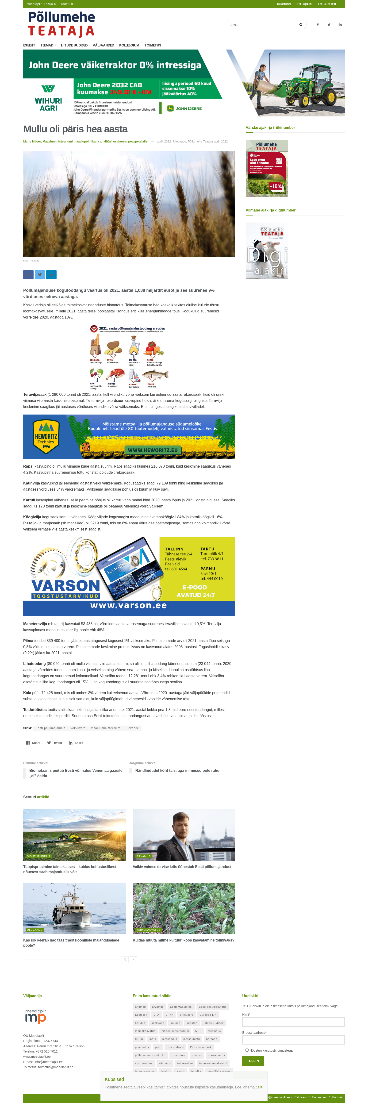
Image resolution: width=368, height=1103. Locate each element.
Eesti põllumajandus (50, 728)
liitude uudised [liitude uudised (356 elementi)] (214, 1023)
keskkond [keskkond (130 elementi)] (158, 1023)
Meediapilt (34, 4)
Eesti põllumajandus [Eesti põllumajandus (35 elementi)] (212, 1006)
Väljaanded (103, 45)
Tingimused (319, 1097)
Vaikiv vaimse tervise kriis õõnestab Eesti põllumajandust (182, 867)
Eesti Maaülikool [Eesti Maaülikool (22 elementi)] (181, 1006)
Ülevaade (34, 929)
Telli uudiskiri (327, 4)
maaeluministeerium (105, 728)
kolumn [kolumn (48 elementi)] (175, 1023)
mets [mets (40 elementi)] (153, 1039)
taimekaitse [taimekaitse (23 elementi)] (185, 1063)
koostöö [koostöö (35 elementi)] (192, 1023)
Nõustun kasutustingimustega (271, 1050)
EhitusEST (51, 4)
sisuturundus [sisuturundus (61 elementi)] (144, 1063)
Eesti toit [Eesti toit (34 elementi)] (141, 1014)
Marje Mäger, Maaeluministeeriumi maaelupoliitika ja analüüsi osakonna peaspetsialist (85, 141)
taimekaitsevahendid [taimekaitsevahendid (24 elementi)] (213, 1063)
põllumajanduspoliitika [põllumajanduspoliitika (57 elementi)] (150, 1055)
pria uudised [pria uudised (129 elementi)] (175, 1047)
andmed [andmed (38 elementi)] (140, 1006)
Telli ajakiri (304, 4)
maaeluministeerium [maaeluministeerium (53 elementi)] (175, 1031)
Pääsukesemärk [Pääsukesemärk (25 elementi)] (201, 1047)
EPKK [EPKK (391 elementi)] (169, 1014)
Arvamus (144, 856)
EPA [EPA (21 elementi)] (156, 1014)
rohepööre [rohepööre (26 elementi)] (179, 1055)
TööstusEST (69, 4)
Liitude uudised (74, 45)
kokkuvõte (78, 728)
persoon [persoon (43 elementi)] (211, 1039)
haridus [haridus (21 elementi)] (140, 1023)
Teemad (46, 45)
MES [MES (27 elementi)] (198, 1031)
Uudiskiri (338, 1097)
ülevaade (132, 728)
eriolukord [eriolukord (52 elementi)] (186, 1014)
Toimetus (152, 45)
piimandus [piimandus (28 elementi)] (142, 1047)
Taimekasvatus (149, 929)
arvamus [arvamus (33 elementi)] (158, 1006)
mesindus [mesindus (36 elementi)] (214, 1031)
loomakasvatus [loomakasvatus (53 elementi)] (145, 1031)
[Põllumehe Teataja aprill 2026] (267, 168)
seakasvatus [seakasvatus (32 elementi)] (216, 1055)
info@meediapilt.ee (277, 1097)
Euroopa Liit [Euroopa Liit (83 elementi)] (208, 1014)
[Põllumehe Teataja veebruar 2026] (267, 251)
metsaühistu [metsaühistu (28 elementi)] (192, 1039)
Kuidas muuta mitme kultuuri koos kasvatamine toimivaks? (183, 940)
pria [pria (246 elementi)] (158, 1047)
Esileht (29, 45)
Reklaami (284, 4)
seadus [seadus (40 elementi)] (197, 1055)
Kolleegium (129, 45)
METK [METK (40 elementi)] (139, 1039)
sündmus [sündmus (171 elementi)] (165, 1063)
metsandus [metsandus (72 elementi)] (169, 1039)
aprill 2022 (164, 141)
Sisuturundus (38, 856)
